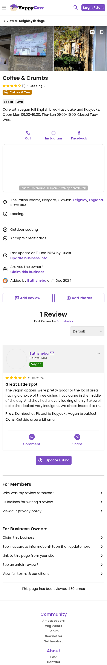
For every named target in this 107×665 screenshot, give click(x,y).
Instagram (53, 138)
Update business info (28, 258)
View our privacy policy (53, 511)
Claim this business (27, 271)
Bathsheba (36, 280)
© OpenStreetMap (58, 188)
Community (53, 614)
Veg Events (53, 626)
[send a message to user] (52, 353)
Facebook (79, 138)
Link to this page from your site (53, 555)
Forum (54, 631)
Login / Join (93, 7)
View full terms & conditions (53, 573)
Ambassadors (53, 621)
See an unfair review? (53, 564)
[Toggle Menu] (4, 8)
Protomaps (38, 188)
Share (77, 440)
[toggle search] (76, 7)
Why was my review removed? (53, 493)
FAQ (53, 657)
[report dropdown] (98, 353)
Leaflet (24, 188)
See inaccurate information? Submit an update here (53, 546)
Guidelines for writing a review (53, 502)
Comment (31, 440)
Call (28, 138)
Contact (53, 662)
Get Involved (54, 641)
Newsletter (53, 636)
